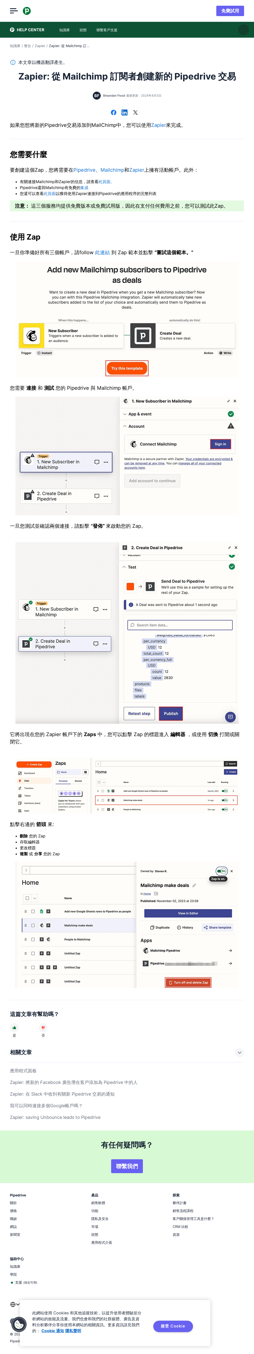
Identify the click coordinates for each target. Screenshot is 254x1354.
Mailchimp (112, 170)
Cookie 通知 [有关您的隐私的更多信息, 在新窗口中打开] (52, 1330)
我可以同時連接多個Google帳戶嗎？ (46, 1105)
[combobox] (15, 1307)
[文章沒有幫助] (43, 1027)
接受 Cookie (173, 1326)
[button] (19, 1324)
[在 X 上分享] (135, 113)
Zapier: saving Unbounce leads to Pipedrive (55, 1117)
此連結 (102, 252)
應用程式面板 (23, 1070)
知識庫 (15, 46)
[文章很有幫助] (14, 1027)
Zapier (40, 46)
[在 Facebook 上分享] (114, 113)
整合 (27, 46)
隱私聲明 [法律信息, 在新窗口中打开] (73, 1330)
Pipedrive (84, 170)
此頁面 (50, 193)
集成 (84, 187)
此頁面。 (106, 181)
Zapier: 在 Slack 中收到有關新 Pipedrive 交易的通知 (62, 1094)
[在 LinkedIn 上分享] (124, 113)
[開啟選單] (14, 11)
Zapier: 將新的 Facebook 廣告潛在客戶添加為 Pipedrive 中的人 (74, 1082)
